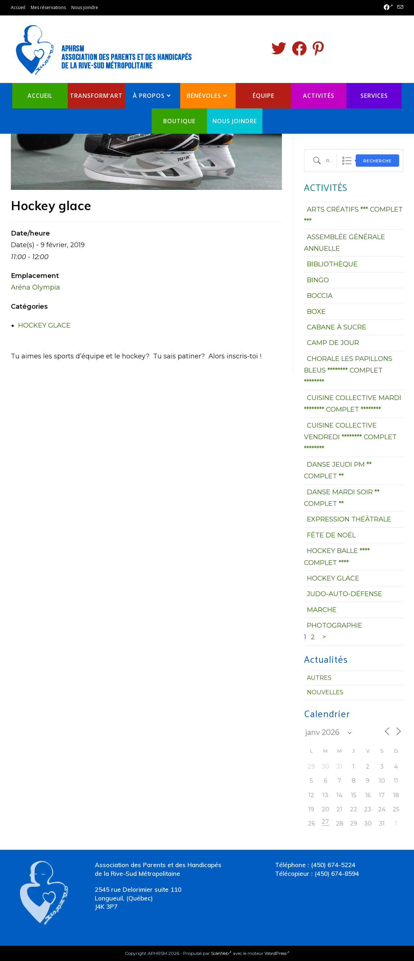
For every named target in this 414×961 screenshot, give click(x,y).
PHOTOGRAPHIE (334, 625)
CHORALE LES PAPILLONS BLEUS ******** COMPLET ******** (348, 370)
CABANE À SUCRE (336, 327)
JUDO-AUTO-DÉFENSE (344, 594)
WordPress (277, 953)
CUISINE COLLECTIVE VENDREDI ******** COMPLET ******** (350, 437)
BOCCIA (320, 296)
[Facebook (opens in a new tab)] (388, 7)
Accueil (18, 7)
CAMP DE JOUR (333, 343)
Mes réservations (48, 7)
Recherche (377, 160)
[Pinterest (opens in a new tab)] (318, 48)
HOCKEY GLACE (44, 325)
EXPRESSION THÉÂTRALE (349, 519)
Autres (319, 677)
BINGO (318, 280)
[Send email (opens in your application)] (399, 7)
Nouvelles (325, 692)
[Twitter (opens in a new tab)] (279, 48)
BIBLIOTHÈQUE (332, 264)
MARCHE (322, 610)
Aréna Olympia (35, 287)
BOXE (316, 312)
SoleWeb (221, 953)
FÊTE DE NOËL (331, 535)
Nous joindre (84, 7)
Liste (346, 160)
